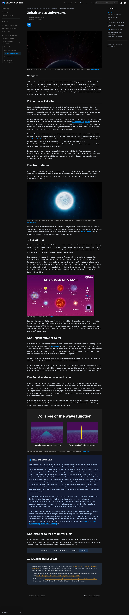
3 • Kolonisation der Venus (11, 28)
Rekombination (37, 139)
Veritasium (86, 452)
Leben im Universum (10, 50)
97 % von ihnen (85, 232)
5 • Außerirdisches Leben (11, 35)
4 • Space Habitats (11, 32)
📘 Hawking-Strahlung (115, 29)
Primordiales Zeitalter (114, 15)
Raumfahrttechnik (11, 15)
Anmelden (83, 550)
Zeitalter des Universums (12, 53)
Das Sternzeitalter (113, 17)
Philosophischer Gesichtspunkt (9, 61)
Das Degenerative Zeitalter (116, 22)
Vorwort (110, 12)
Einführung (5, 8)
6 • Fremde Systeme (11, 38)
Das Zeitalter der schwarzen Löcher (116, 26)
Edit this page (111, 46)
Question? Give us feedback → (115, 44)
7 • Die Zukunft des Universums (11, 42)
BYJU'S (52, 317)
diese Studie (55, 346)
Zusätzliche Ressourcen (115, 36)
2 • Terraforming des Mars (11, 25)
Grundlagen (11, 12)
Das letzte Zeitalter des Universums (115, 33)
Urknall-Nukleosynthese (81, 122)
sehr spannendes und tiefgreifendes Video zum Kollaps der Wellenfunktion (71, 579)
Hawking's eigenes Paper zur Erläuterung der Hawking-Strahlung (58, 576)
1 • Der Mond (11, 22)
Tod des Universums (10, 57)
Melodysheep (95, 69)
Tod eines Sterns (114, 20)
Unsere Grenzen (9, 47)
